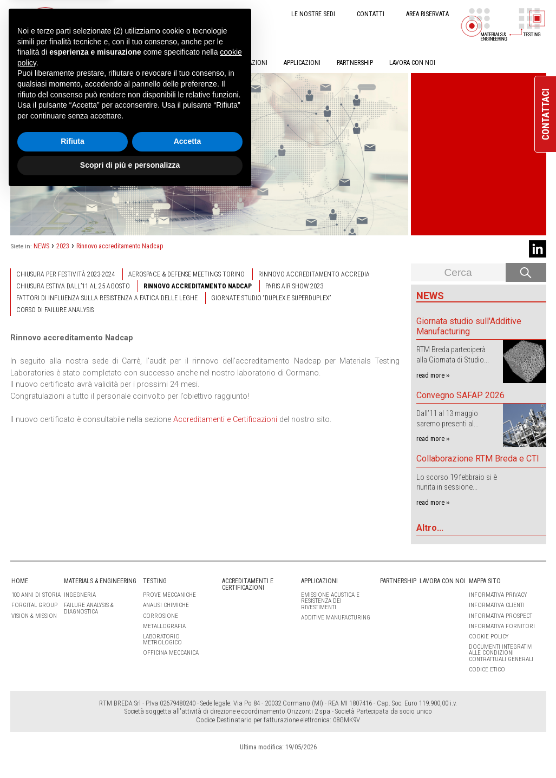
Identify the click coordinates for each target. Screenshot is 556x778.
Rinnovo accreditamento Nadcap (119, 246)
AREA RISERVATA (427, 14)
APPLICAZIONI (302, 63)
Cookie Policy (488, 636)
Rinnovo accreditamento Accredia (314, 274)
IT (104, 13)
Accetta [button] (187, 725)
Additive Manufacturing (335, 617)
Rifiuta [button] (72, 725)
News (430, 295)
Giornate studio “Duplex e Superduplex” (271, 298)
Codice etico (487, 669)
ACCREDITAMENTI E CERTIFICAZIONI (219, 63)
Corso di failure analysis (55, 310)
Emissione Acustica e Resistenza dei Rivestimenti (330, 600)
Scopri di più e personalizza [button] (130, 748)
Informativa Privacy (498, 594)
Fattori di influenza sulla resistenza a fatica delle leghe (107, 298)
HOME (18, 63)
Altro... (429, 528)
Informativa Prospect (500, 615)
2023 (62, 246)
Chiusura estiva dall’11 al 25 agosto (73, 286)
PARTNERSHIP (355, 63)
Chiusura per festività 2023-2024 (65, 274)
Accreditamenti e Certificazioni (225, 419)
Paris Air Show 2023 (294, 286)
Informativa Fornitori (502, 626)
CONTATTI (370, 14)
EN (122, 13)
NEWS (41, 246)
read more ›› (432, 375)
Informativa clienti (497, 605)
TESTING (144, 63)
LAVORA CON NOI (412, 63)
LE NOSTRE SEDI (313, 14)
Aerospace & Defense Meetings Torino (186, 274)
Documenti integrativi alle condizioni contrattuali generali (501, 652)
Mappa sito (485, 581)
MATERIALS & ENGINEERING (79, 63)
